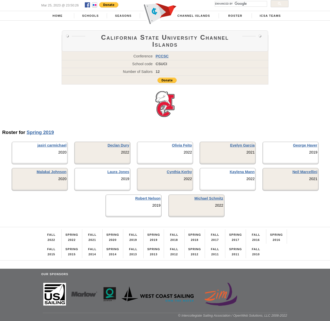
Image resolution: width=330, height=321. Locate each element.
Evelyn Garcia (242, 145)
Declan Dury (118, 145)
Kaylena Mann (242, 172)
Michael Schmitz (208, 198)
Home (58, 15)
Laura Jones (118, 172)
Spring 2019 (40, 132)
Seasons (123, 15)
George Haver (305, 145)
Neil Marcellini (304, 172)
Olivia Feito (182, 145)
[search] (240, 4)
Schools (90, 15)
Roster (235, 15)
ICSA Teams (270, 15)
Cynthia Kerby (179, 172)
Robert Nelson (147, 198)
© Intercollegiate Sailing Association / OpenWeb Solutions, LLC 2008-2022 (232, 315)
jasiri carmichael (52, 145)
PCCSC (162, 56)
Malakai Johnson (52, 172)
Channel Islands (193, 15)
